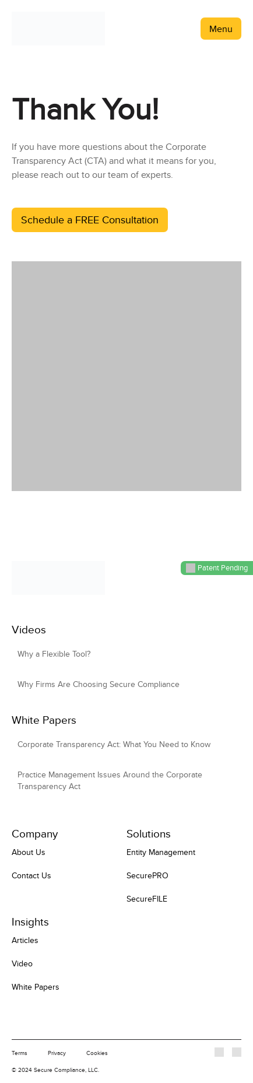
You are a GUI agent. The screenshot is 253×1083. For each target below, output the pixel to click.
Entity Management (160, 852)
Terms (19, 1053)
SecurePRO (147, 875)
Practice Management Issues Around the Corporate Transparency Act (109, 780)
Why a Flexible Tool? (53, 654)
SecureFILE (146, 899)
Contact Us (31, 875)
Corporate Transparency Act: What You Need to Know (113, 744)
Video (22, 963)
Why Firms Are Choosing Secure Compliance (98, 684)
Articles (25, 940)
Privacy (57, 1053)
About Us (28, 852)
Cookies (97, 1053)
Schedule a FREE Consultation (90, 219)
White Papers (35, 987)
